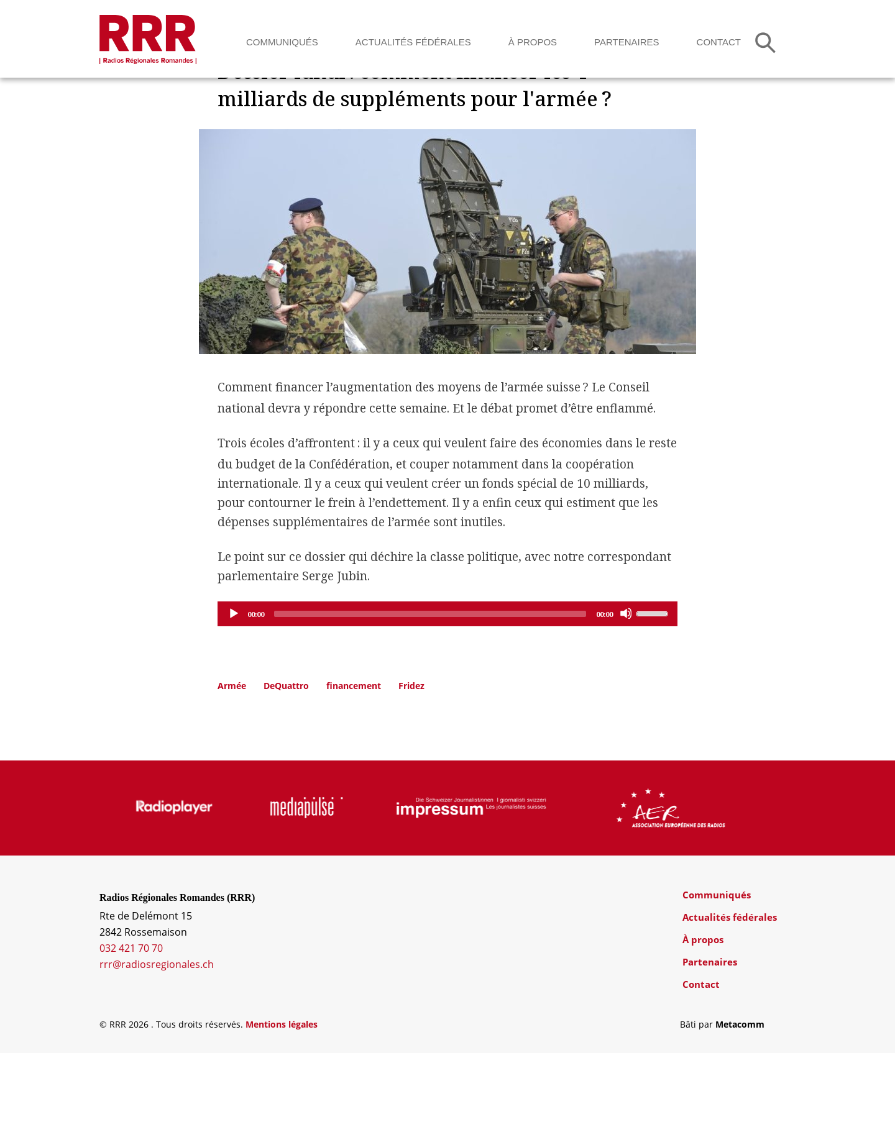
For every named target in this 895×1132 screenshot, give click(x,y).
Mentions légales (282, 1103)
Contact (719, 42)
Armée (232, 764)
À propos (532, 42)
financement (353, 764)
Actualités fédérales (413, 42)
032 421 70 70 (131, 1027)
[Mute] (625, 692)
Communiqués (282, 42)
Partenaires (626, 42)
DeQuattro (286, 764)
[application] (447, 692)
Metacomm (739, 1103)
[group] (170, 886)
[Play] (233, 692)
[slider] (430, 693)
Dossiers (242, 121)
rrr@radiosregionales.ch (156, 1043)
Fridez (411, 764)
